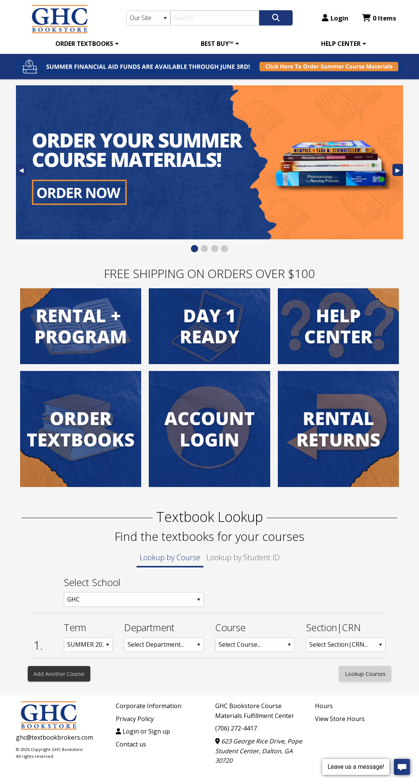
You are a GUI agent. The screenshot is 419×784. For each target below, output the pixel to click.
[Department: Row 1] (164, 644)
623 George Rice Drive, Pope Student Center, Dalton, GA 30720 (258, 751)
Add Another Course (58, 673)
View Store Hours (340, 719)
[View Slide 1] (194, 248)
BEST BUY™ (217, 43)
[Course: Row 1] (255, 644)
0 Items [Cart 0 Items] (379, 18)
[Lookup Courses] (365, 674)
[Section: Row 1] (346, 644)
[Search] (215, 17)
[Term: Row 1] (88, 644)
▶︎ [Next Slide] (399, 171)
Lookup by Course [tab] (170, 557)
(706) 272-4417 (236, 728)
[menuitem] (85, 43)
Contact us (131, 744)
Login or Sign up (143, 731)
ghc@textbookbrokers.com (54, 737)
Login (335, 18)
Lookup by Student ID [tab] (243, 557)
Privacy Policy (135, 719)
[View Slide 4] (224, 248)
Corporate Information (148, 706)
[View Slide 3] (214, 248)
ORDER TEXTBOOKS (84, 43)
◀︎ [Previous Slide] (23, 171)
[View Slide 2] (204, 248)
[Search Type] (148, 18)
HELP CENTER (341, 43)
